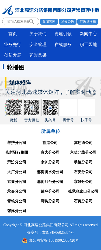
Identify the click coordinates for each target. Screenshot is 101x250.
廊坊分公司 (50, 201)
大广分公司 (16, 172)
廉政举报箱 (88, 22)
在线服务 (63, 44)
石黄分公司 (83, 201)
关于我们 (38, 33)
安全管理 (38, 44)
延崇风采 (38, 55)
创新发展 (12, 55)
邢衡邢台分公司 (50, 182)
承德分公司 (83, 162)
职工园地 (88, 44)
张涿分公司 (16, 211)
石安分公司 (83, 172)
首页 (12, 33)
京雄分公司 (83, 182)
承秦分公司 (16, 191)
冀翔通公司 (83, 143)
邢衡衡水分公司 (50, 172)
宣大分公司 (50, 152)
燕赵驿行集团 (16, 152)
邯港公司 (50, 143)
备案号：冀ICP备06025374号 (50, 233)
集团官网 (49, 22)
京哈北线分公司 (83, 152)
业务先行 (12, 44)
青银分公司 (16, 201)
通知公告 (67, 22)
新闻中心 (88, 33)
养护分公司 (16, 143)
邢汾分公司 (16, 162)
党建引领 (63, 33)
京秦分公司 (16, 182)
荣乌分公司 (50, 191)
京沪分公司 (50, 162)
